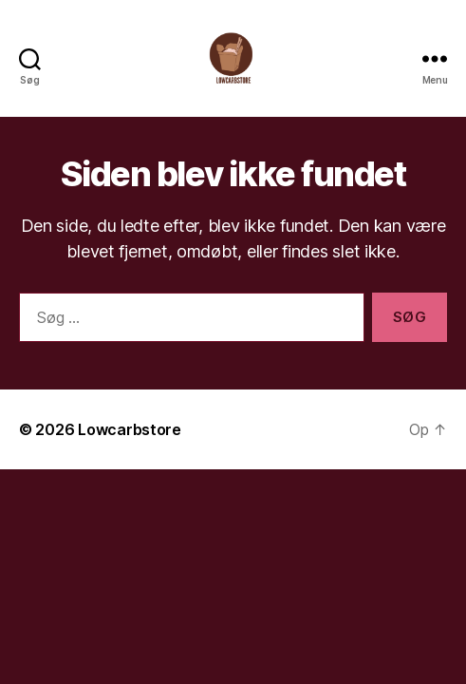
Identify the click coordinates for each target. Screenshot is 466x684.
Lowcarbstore (129, 429)
